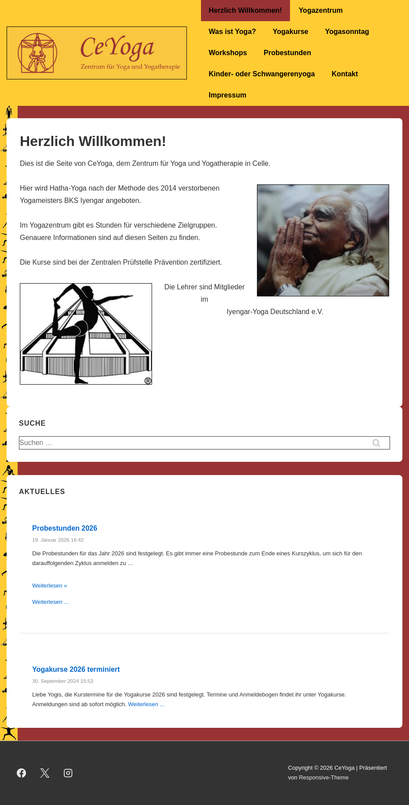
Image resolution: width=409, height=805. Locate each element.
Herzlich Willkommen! (245, 10)
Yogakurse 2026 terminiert (76, 669)
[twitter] (45, 773)
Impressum (227, 95)
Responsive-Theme (324, 777)
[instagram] (68, 773)
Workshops (228, 52)
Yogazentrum (321, 10)
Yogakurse (291, 31)
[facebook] (21, 773)
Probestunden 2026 (64, 528)
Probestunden (287, 52)
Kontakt (344, 74)
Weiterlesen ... (50, 602)
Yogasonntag (347, 31)
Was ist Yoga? (232, 31)
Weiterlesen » (49, 585)
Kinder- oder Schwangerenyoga (262, 74)
